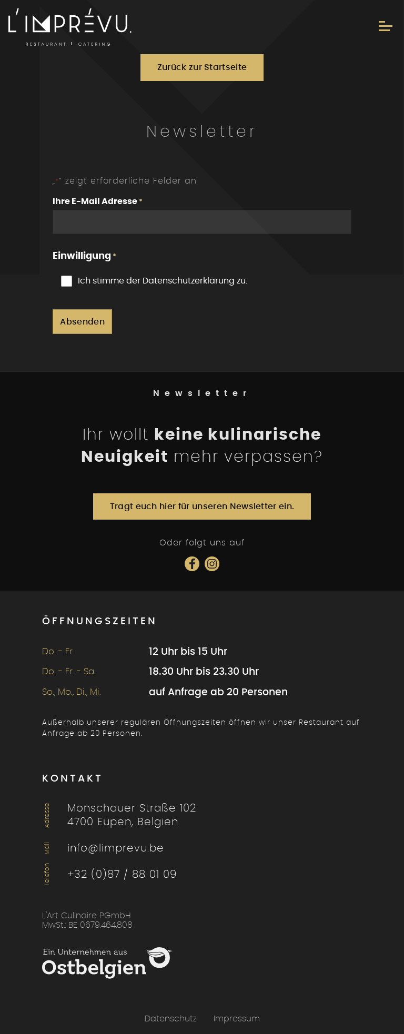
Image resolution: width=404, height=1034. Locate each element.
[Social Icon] (192, 563)
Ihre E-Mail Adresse (98, 202)
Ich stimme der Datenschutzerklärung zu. (162, 281)
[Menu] (386, 26)
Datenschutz (171, 1019)
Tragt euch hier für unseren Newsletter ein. (202, 506)
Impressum (237, 1019)
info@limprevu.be (115, 848)
